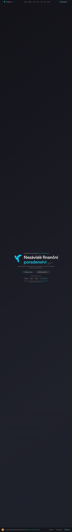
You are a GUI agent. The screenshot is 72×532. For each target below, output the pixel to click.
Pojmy (38, 1)
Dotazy (41, 1)
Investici (31, 278)
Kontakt (48, 1)
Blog (45, 1)
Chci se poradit (63, 1)
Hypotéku (26, 278)
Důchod (36, 278)
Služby (25, 1)
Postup (34, 1)
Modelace (30, 1)
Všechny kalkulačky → (43, 278)
